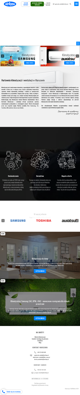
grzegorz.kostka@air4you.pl (41, 373)
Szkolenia (40, 341)
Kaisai (15, 108)
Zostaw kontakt (25, 4)
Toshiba (3, 108)
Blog (40, 342)
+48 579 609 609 (41, 352)
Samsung (33, 106)
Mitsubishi (10, 108)
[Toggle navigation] (76, 4)
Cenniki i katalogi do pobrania (40, 339)
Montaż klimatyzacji (40, 337)
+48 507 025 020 (41, 370)
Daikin (21, 108)
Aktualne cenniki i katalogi (37, 4)
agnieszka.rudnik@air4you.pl (61, 4)
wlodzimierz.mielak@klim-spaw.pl (41, 357)
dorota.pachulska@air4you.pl (41, 359)
